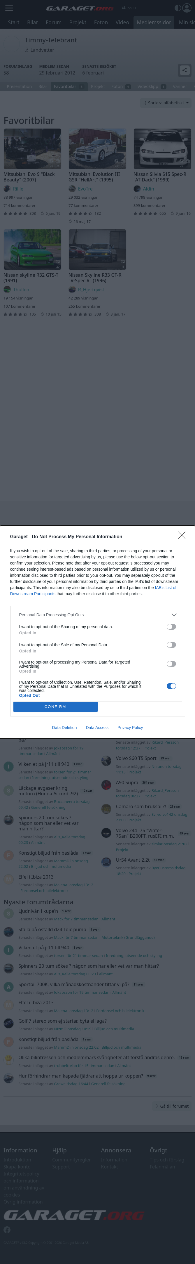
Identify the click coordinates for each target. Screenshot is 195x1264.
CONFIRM (55, 706)
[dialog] (97, 632)
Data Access (97, 727)
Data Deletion (64, 727)
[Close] (183, 537)
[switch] (171, 627)
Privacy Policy (130, 727)
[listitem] (97, 615)
